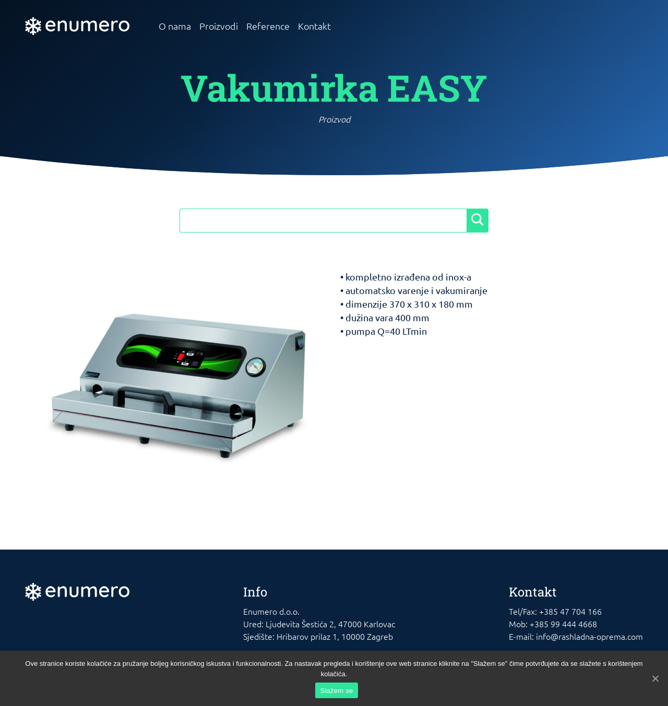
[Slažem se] (655, 678)
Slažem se (336, 691)
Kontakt (314, 26)
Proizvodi (218, 26)
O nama (175, 26)
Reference (268, 26)
